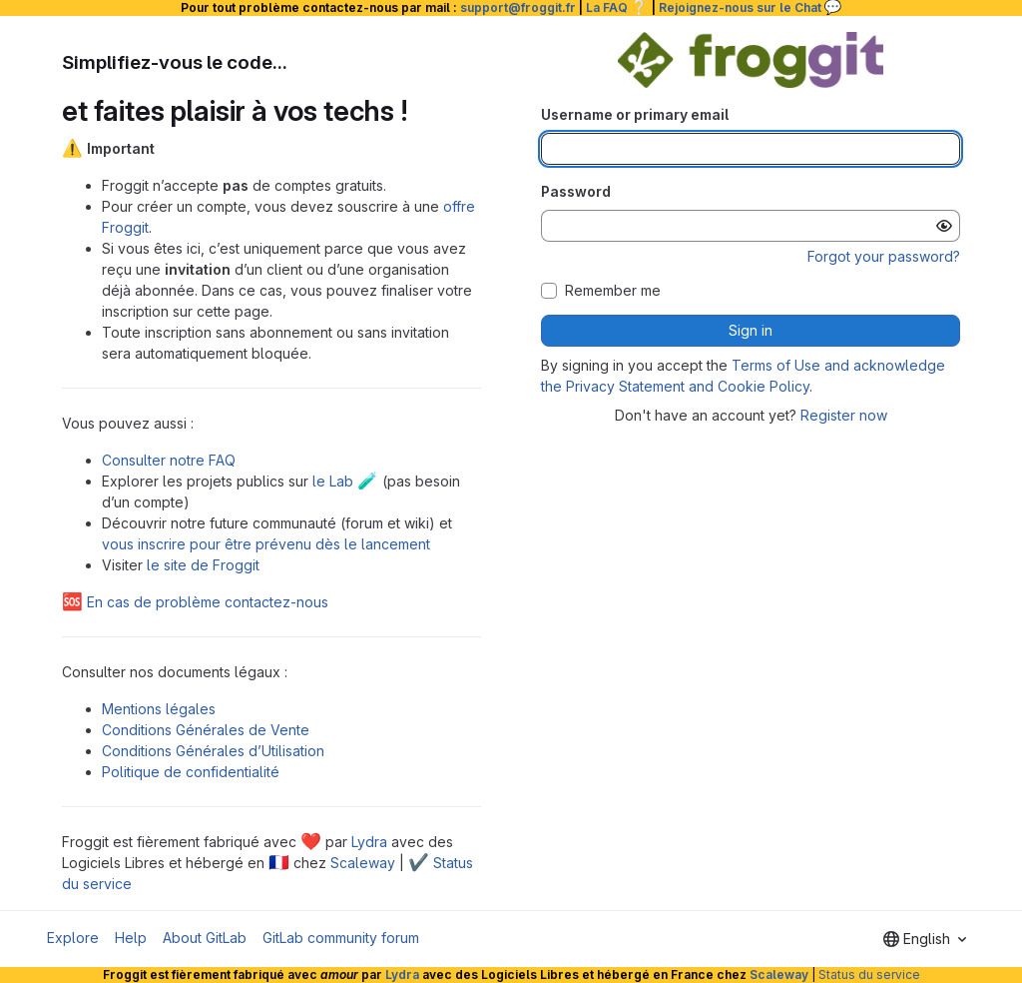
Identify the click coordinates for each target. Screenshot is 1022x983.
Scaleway (362, 862)
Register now (843, 415)
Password (576, 191)
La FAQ (617, 7)
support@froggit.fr (518, 7)
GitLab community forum (340, 937)
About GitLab (205, 937)
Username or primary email (635, 114)
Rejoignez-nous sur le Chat (750, 7)
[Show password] (944, 226)
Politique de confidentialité (190, 771)
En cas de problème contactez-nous (195, 601)
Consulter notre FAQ (169, 460)
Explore (73, 937)
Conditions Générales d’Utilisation (213, 750)
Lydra (369, 841)
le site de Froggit (203, 564)
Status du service (869, 974)
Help (131, 937)
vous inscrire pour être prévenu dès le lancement (266, 543)
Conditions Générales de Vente (205, 729)
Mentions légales (159, 708)
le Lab (345, 481)
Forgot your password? (883, 256)
